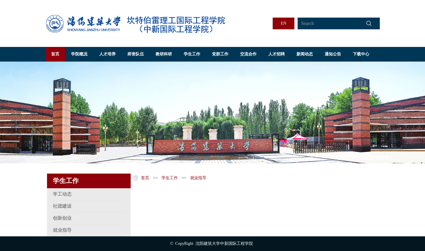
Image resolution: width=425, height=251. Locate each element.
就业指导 (197, 178)
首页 (55, 54)
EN (283, 23)
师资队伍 (135, 54)
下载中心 (361, 54)
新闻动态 (304, 54)
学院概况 (79, 54)
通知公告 (333, 54)
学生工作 (192, 54)
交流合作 (248, 54)
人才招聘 (276, 54)
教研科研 (164, 54)
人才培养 (107, 54)
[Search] (330, 23)
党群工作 (220, 54)
